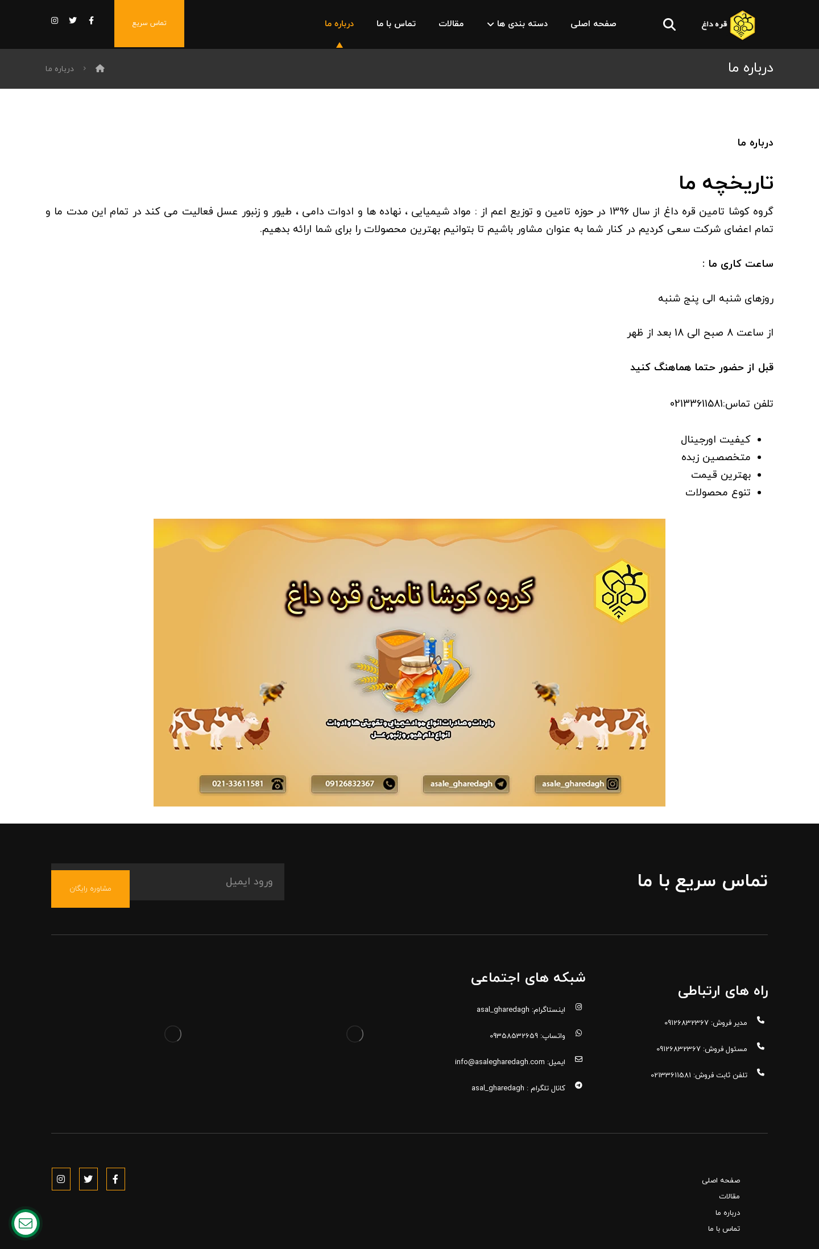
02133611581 (696, 424)
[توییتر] (73, 21)
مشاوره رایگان (90, 914)
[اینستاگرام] (55, 21)
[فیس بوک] (91, 21)
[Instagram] (63, 1188)
